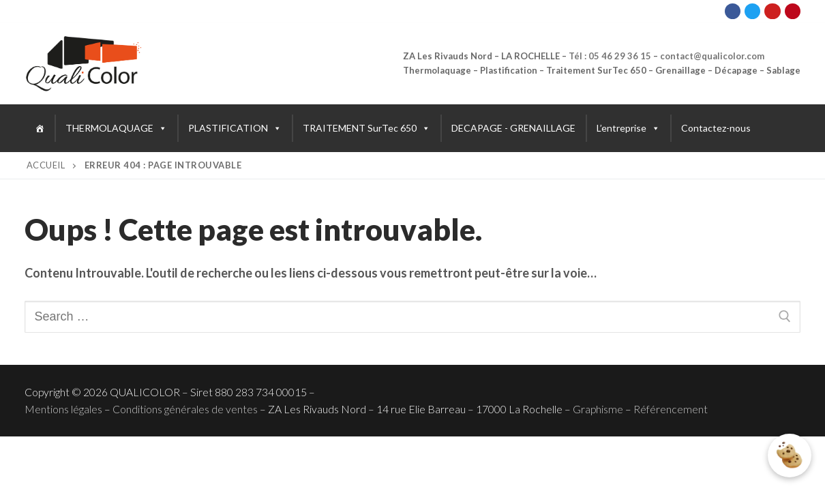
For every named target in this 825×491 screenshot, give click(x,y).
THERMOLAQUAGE (116, 128)
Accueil (46, 165)
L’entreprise (628, 128)
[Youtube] (772, 11)
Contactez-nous (716, 128)
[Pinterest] (792, 11)
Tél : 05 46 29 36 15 (610, 55)
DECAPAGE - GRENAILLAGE (513, 128)
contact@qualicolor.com (712, 55)
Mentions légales (63, 408)
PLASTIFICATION (235, 128)
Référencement (670, 408)
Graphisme (598, 408)
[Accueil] (40, 128)
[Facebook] (732, 11)
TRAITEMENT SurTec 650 (366, 128)
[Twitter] (752, 11)
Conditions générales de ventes (185, 408)
